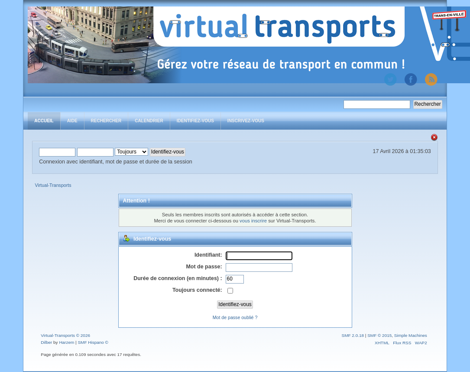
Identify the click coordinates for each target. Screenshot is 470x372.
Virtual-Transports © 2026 (65, 335)
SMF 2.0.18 (353, 335)
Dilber (46, 342)
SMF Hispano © (93, 342)
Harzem (66, 342)
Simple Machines (410, 335)
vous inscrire (253, 220)
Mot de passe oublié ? (235, 317)
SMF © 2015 (379, 335)
